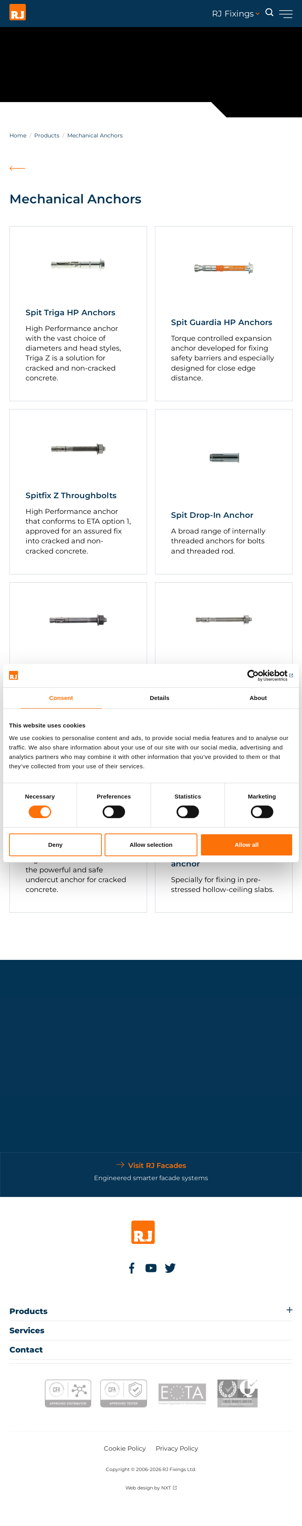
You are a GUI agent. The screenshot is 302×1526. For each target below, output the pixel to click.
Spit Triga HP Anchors (70, 312)
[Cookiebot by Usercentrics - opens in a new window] (258, 675)
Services (26, 1330)
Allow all (247, 844)
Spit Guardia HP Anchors (221, 322)
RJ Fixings (236, 13)
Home (17, 135)
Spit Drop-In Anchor (212, 515)
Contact (26, 1349)
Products (46, 135)
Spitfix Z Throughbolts (71, 495)
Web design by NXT (148, 1488)
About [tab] (258, 697)
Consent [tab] (61, 697)
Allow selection (150, 844)
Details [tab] (159, 697)
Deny (55, 844)
